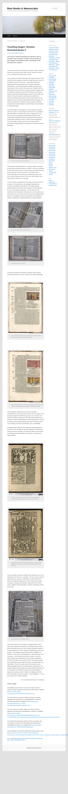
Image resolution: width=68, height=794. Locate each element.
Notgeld (51, 164)
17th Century (52, 148)
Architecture (27, 738)
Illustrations (33, 738)
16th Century (21, 738)
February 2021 (52, 75)
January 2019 (52, 80)
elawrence (21, 53)
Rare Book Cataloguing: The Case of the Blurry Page (54, 58)
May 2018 (51, 82)
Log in (50, 180)
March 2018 (52, 86)
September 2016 (53, 91)
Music (50, 162)
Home (9, 35)
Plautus (38, 738)
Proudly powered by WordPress (34, 748)
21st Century (52, 155)
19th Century (52, 152)
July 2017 (51, 89)
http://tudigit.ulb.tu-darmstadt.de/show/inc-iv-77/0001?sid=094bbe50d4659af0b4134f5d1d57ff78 (23, 703)
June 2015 (51, 101)
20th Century (52, 154)
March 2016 (52, 94)
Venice (23, 740)
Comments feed (53, 183)
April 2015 (51, 104)
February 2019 (52, 79)
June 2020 (51, 77)
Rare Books (52, 169)
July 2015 (51, 99)
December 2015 (53, 97)
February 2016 (52, 96)
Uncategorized (18, 740)
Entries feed (52, 182)
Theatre (12, 740)
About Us (15, 35)
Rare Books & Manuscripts (22, 8)
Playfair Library (53, 167)
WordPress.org (52, 185)
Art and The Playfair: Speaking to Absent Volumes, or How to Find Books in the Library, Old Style (54, 51)
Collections (52, 159)
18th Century (52, 150)
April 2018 (51, 84)
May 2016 (51, 92)
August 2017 (52, 87)
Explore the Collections (55, 120)
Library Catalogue (53, 134)
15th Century (14, 738)
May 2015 (51, 103)
